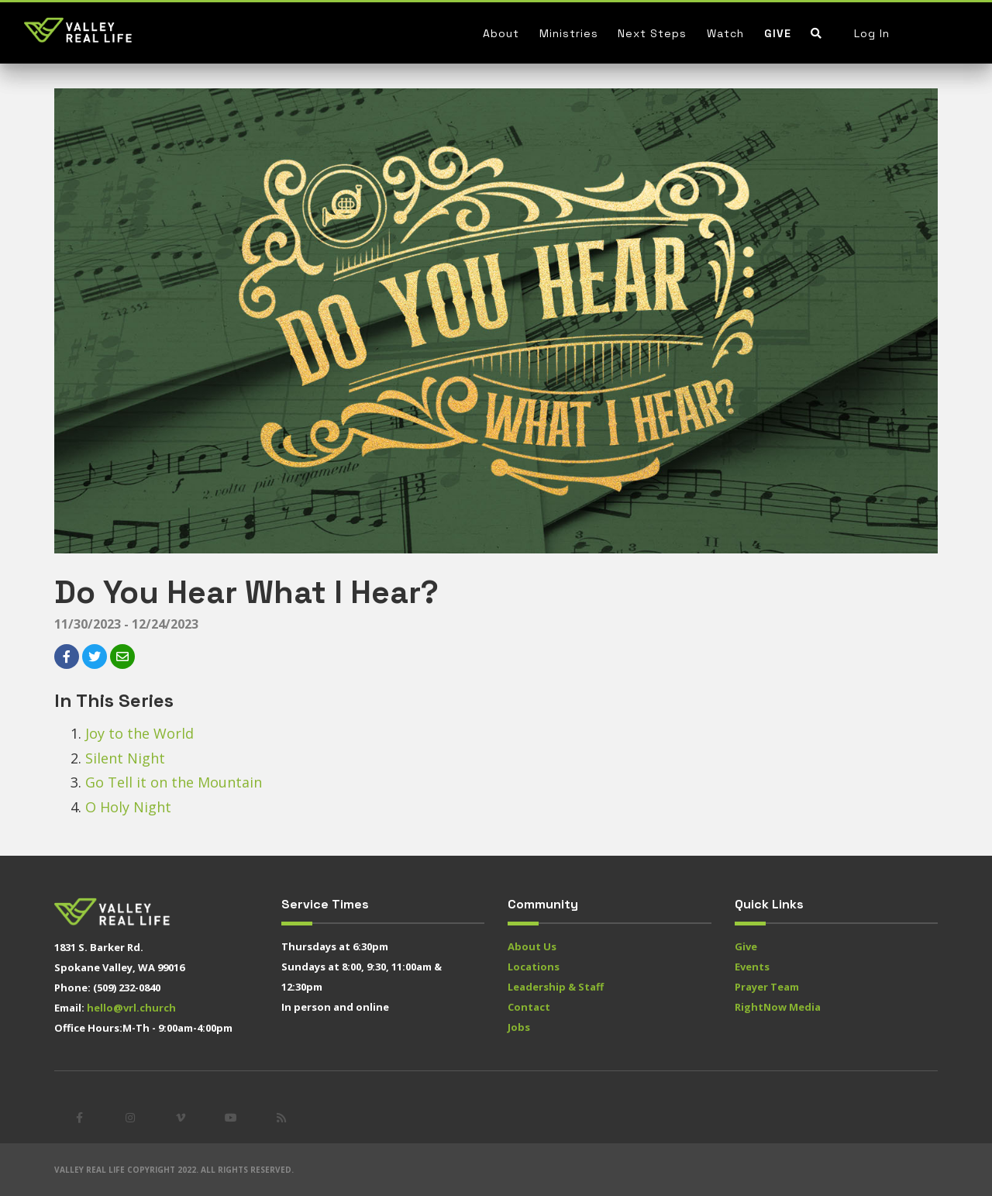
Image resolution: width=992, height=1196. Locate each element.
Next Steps (652, 33)
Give (777, 33)
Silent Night (125, 758)
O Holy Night (128, 807)
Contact (529, 1007)
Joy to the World (139, 733)
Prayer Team (767, 987)
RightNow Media (778, 1007)
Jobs (519, 1027)
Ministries (568, 33)
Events (752, 967)
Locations (534, 967)
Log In (872, 33)
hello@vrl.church (131, 1008)
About (501, 33)
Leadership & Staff (556, 987)
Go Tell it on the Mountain (173, 782)
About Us (532, 946)
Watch (725, 33)
